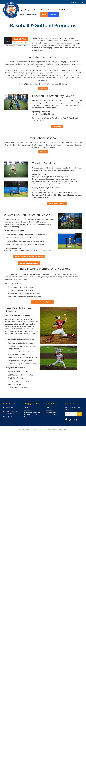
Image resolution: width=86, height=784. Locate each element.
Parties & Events (51, 10)
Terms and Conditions (51, 415)
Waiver (44, 14)
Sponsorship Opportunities (32, 412)
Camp (20, 10)
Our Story (27, 407)
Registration (53, 14)
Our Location (28, 410)
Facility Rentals (64, 10)
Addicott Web (63, 429)
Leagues (28, 10)
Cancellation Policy (50, 412)
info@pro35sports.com (12, 417)
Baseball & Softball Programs (28, 14)
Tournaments (38, 10)
